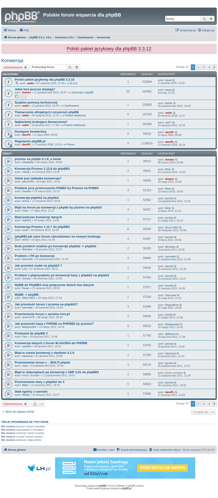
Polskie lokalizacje (75, 115)
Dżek (25, 210)
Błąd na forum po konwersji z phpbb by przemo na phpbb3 (58, 207)
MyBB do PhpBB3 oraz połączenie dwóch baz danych (54, 285)
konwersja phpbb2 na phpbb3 (37, 197)
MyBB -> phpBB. (27, 294)
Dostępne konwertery (30, 131)
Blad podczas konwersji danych (38, 217)
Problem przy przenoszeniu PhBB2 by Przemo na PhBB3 (57, 188)
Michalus (27, 249)
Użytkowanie (71, 105)
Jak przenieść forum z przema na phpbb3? (46, 304)
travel (168, 80)
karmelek (27, 259)
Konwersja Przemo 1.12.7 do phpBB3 (42, 227)
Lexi (24, 268)
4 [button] (209, 67)
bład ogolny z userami (31, 391)
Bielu (168, 169)
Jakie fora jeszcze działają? (35, 89)
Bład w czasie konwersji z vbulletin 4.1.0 (44, 353)
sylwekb (26, 346)
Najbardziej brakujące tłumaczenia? (41, 122)
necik (25, 230)
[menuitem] (24, 30)
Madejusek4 (29, 326)
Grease (26, 278)
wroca (25, 200)
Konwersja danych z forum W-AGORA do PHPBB (51, 343)
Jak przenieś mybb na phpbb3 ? (38, 265)
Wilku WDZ (28, 297)
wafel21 (26, 220)
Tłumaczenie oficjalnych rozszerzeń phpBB (47, 112)
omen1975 (28, 317)
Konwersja (12, 60)
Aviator (26, 92)
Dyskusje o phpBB (82, 92)
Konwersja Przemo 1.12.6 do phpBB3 (42, 168)
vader (30, 83)
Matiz (25, 385)
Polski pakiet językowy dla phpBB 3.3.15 (44, 79)
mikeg (25, 171)
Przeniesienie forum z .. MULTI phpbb (42, 362)
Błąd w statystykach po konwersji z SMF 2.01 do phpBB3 (57, 372)
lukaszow (27, 356)
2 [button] (198, 67)
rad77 (168, 122)
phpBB (102, 486)
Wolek (25, 394)
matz (25, 365)
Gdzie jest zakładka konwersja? (38, 178)
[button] (214, 67)
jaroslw (169, 198)
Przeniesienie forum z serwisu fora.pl (42, 314)
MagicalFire (172, 304)
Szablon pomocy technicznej (36, 102)
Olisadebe (28, 162)
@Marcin (170, 334)
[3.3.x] (73, 83)
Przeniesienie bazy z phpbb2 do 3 (39, 382)
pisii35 (169, 314)
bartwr (169, 103)
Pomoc (71, 144)
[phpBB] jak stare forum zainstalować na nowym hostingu (58, 236)
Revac (25, 288)
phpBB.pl (127, 488)
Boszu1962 (171, 227)
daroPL (26, 134)
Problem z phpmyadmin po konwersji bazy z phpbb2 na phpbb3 (62, 275)
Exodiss (26, 191)
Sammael (170, 295)
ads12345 (27, 181)
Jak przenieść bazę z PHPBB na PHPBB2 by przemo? (54, 323)
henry (25, 239)
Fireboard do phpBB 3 (31, 333)
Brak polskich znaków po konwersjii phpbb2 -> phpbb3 (55, 246)
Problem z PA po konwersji (34, 256)
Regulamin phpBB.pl (30, 141)
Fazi (24, 336)
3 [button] (203, 67)
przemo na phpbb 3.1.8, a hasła (38, 159)
